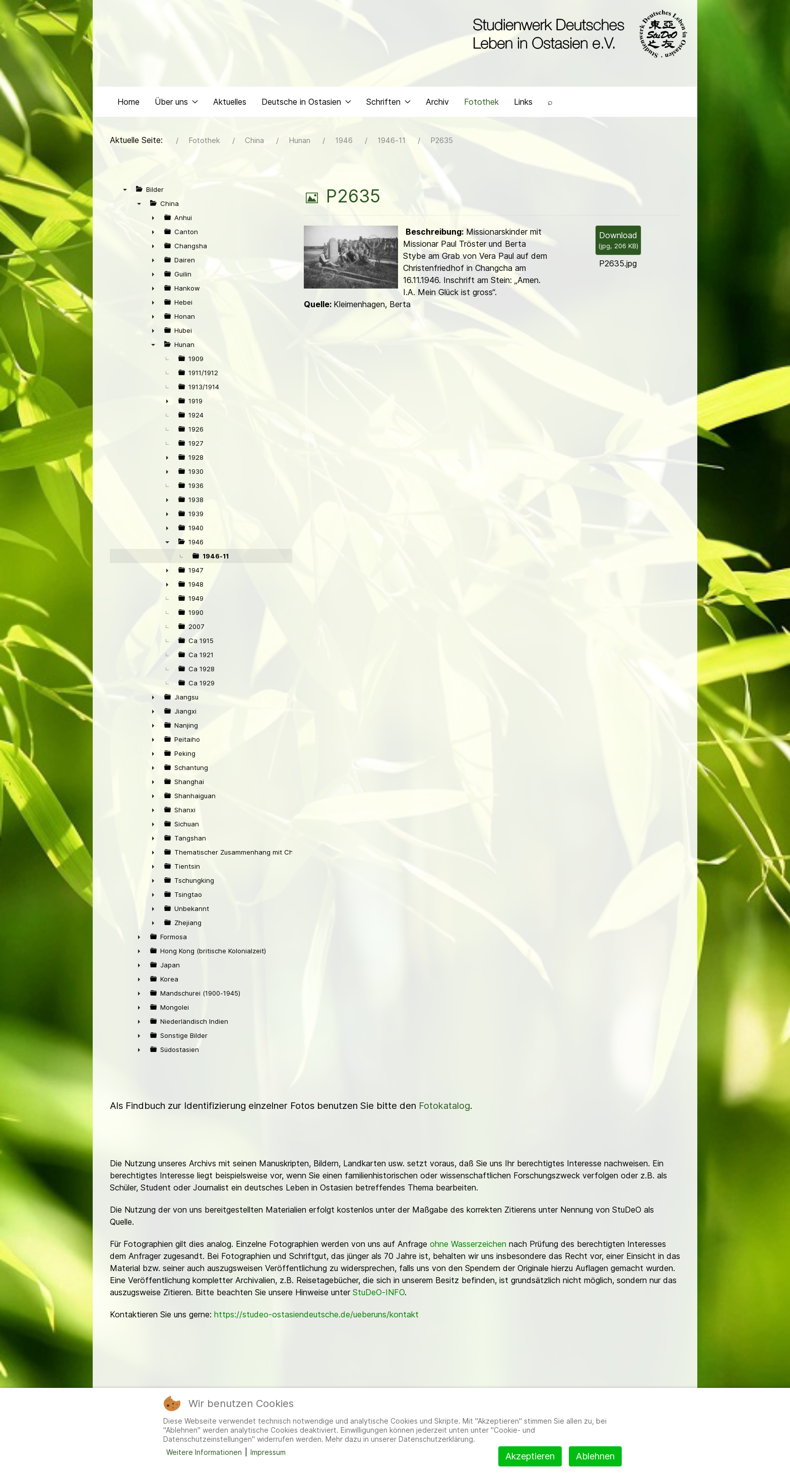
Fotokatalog (444, 1108)
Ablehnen (595, 1456)
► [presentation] (153, 220)
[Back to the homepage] (577, 34)
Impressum (268, 1452)
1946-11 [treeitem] (216, 558)
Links (523, 104)
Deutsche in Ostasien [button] (306, 104)
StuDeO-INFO (379, 1295)
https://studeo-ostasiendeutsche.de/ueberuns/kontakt (316, 1317)
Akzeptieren (530, 1456)
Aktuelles (229, 104)
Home (128, 104)
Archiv (437, 104)
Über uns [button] (176, 104)
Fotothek (481, 104)
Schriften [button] (388, 104)
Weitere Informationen (204, 1452)
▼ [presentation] (125, 192)
